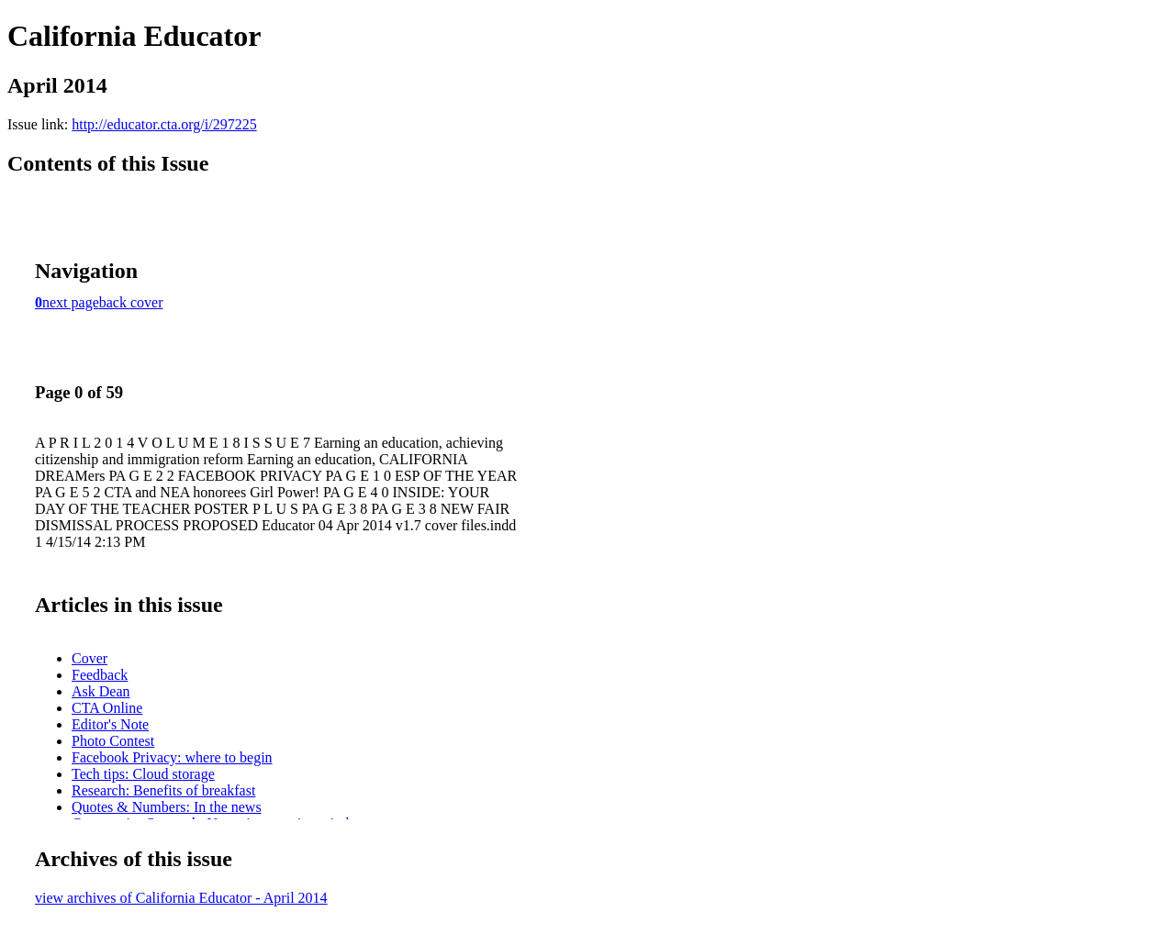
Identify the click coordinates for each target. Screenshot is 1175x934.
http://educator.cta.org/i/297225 (164, 124)
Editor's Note (110, 724)
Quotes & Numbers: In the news (167, 807)
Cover (89, 658)
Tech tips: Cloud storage (143, 774)
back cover (131, 302)
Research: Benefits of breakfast (163, 790)
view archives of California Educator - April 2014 (181, 898)
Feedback (100, 675)
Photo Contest (113, 741)
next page (70, 302)
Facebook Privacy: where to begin (172, 757)
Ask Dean (101, 691)
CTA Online (107, 708)
